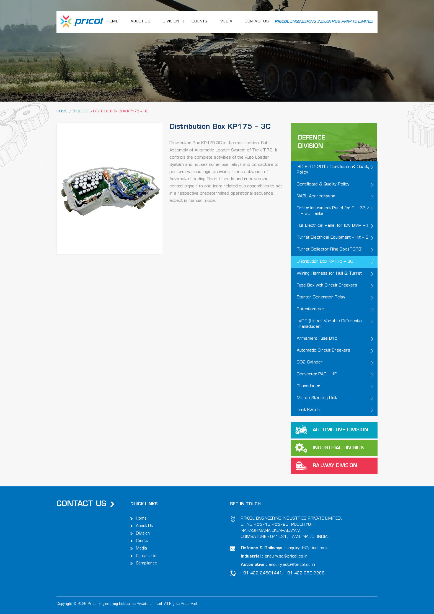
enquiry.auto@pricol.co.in (292, 565)
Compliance (146, 563)
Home (62, 111)
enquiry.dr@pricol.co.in (307, 548)
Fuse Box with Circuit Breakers (327, 285)
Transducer (308, 386)
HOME (112, 21)
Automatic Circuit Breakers (323, 351)
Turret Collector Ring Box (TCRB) (330, 249)
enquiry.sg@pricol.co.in (286, 556)
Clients (199, 21)
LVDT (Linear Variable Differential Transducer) (330, 324)
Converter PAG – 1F (317, 374)
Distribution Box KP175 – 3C (325, 262)
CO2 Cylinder (310, 362)
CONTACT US (257, 21)
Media (226, 21)
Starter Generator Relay (321, 297)
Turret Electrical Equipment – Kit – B (332, 238)
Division (171, 21)
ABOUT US (140, 21)
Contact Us (146, 556)
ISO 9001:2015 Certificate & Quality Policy (333, 170)
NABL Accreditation (316, 196)
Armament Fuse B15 (317, 339)
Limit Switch (308, 410)
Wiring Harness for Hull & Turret (329, 274)
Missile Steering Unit (317, 398)
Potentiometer (311, 309)
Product (80, 111)
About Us (144, 526)
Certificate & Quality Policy (323, 184)
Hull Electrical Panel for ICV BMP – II (332, 226)
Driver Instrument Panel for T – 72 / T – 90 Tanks (333, 211)
